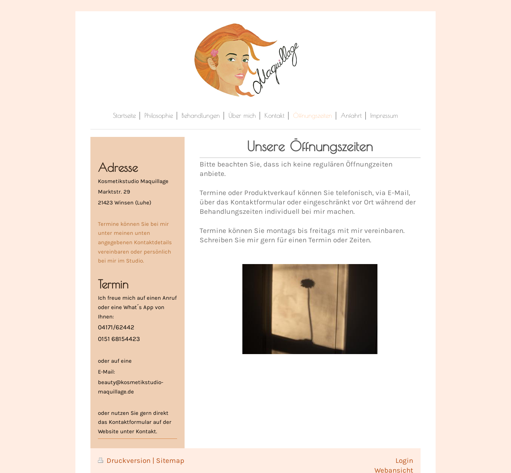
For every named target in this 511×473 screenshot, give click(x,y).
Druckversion (125, 460)
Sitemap (170, 460)
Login (404, 460)
